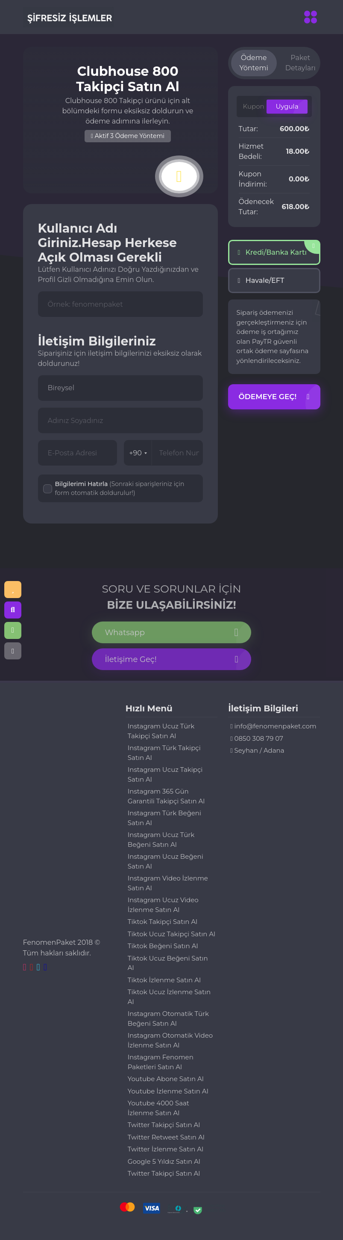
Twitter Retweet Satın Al (166, 1137)
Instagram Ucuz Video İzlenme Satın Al (163, 905)
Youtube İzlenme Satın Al (168, 1091)
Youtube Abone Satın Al (166, 1079)
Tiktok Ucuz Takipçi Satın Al (171, 934)
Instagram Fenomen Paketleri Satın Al (160, 1062)
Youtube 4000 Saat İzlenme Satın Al (158, 1108)
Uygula (287, 106)
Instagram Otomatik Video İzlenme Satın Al (170, 1040)
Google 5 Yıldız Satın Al (164, 1161)
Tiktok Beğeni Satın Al (163, 946)
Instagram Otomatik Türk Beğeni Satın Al (168, 1018)
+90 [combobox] (138, 453)
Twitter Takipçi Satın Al (164, 1125)
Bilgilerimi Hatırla (120, 488)
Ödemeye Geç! (274, 397)
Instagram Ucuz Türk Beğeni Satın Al (161, 840)
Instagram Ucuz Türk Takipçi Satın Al (161, 731)
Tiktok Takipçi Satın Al (162, 922)
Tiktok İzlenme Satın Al (164, 980)
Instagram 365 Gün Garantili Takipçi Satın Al (166, 796)
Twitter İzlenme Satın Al (165, 1149)
